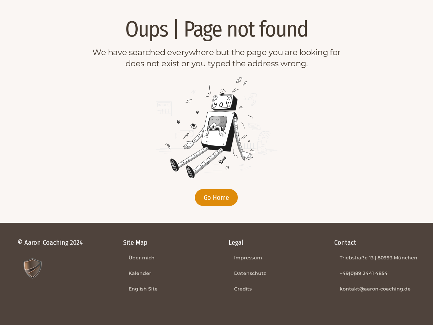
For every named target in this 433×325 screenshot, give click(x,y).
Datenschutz (250, 273)
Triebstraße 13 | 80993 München (378, 258)
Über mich (142, 258)
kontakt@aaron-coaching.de (375, 289)
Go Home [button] (216, 197)
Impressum (248, 258)
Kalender (140, 273)
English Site (143, 289)
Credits (243, 289)
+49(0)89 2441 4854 (364, 273)
